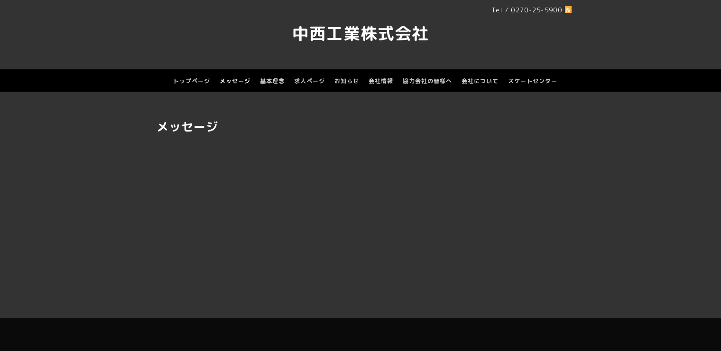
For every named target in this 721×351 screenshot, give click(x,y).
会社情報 (381, 81)
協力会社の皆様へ (427, 81)
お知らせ (346, 81)
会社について (480, 81)
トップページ (191, 81)
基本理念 (272, 81)
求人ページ (309, 81)
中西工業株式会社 (360, 33)
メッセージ (235, 81)
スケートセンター (532, 81)
